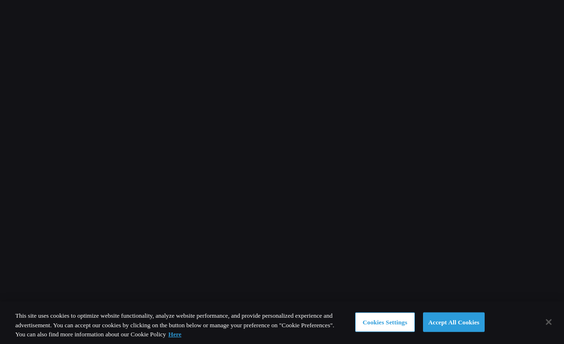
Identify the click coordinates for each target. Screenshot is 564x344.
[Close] (548, 322)
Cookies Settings (385, 321)
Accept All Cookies (453, 321)
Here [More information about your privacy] (174, 334)
